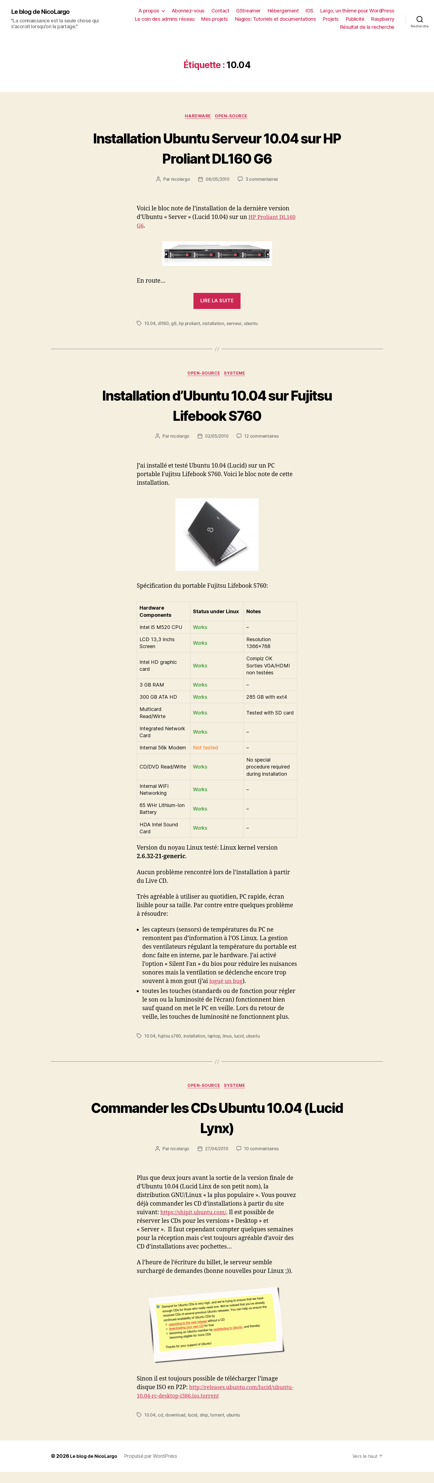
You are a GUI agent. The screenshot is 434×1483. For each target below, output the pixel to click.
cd (161, 1426)
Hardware (198, 116)
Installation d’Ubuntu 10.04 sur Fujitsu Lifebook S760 (217, 406)
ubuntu (253, 324)
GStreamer (248, 11)
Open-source (232, 116)
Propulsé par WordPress (153, 1467)
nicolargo (179, 180)
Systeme (236, 374)
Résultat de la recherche (367, 27)
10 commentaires (262, 1151)
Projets (331, 19)
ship (205, 1426)
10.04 (150, 324)
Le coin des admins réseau (165, 19)
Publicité (355, 19)
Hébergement (283, 11)
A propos (148, 11)
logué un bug (227, 983)
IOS (309, 11)
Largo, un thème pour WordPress (357, 11)
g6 (174, 324)
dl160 (164, 324)
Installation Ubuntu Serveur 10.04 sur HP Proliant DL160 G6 (217, 148)
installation (215, 324)
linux (229, 1037)
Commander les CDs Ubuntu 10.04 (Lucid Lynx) (217, 1119)
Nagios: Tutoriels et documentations (275, 19)
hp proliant (191, 324)
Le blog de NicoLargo (42, 11)
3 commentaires (262, 180)
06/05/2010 (217, 180)
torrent (218, 1426)
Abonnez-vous (188, 11)
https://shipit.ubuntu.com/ (196, 1215)
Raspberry (382, 19)
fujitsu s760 (170, 1037)
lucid (241, 1037)
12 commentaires (262, 438)
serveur (235, 324)
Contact (220, 11)
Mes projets (214, 19)
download (176, 1426)
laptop (215, 1037)
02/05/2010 (216, 438)
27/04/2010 (216, 1151)
